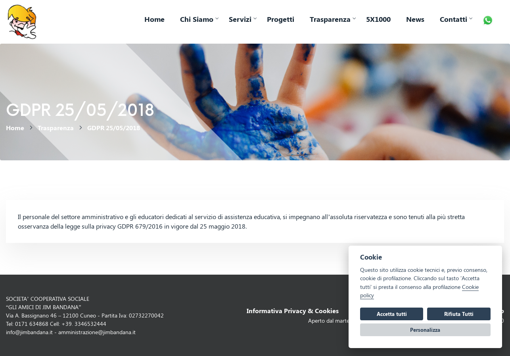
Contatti (453, 19)
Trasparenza (330, 19)
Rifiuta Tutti (459, 313)
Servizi (240, 19)
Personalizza (425, 329)
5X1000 (378, 19)
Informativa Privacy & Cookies (293, 310)
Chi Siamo (196, 19)
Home (154, 19)
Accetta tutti (392, 313)
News (415, 19)
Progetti (280, 19)
